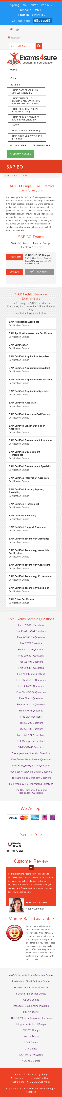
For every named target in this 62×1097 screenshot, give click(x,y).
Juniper (15, 85)
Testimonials (41, 145)
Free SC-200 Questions (31, 723)
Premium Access (20, 153)
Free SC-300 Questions (31, 729)
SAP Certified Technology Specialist (29, 588)
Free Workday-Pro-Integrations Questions (31, 784)
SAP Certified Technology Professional (30, 576)
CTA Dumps (31, 1048)
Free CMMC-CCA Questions (31, 692)
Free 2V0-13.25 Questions (31, 637)
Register (14, 37)
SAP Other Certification (22, 599)
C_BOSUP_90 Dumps (37, 255)
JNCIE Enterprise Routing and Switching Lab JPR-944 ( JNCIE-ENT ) (26, 101)
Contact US (18, 1081)
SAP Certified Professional (24, 504)
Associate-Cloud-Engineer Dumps (31, 1006)
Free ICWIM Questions (31, 710)
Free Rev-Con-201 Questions (31, 631)
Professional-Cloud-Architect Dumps (31, 981)
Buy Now (42, 271)
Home (13, 69)
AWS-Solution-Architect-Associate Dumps (31, 975)
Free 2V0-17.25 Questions (31, 674)
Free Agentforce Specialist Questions (31, 753)
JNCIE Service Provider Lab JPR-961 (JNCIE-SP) (25, 118)
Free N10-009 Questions (31, 649)
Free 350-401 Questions (31, 668)
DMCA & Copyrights (40, 1081)
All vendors (17, 145)
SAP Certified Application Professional (30, 379)
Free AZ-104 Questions (31, 661)
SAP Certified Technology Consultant (29, 564)
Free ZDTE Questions (31, 643)
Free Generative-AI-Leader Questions (31, 759)
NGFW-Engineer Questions (31, 741)
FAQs (45, 1074)
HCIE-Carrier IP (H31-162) (26, 130)
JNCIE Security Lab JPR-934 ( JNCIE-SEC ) (25, 110)
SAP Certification (18, 345)
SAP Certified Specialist (22, 515)
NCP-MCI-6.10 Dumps (31, 1054)
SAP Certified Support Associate (27, 527)
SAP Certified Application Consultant (29, 368)
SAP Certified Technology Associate (29, 538)
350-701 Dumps (31, 1012)
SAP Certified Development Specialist (30, 466)
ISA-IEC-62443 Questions (31, 747)
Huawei (15, 125)
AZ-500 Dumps (31, 999)
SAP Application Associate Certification (31, 333)
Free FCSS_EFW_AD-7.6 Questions (31, 765)
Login (15, 29)
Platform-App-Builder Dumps (31, 993)
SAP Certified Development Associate (30, 440)
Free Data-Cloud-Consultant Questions (31, 777)
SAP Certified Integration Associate (29, 478)
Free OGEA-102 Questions (31, 735)
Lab (12, 77)
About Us (32, 1074)
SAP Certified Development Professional (24, 453)
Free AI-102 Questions (31, 698)
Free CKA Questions (31, 716)
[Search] (39, 46)
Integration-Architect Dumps (31, 1024)
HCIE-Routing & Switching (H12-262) (27, 137)
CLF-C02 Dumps (31, 1030)
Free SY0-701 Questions (31, 625)
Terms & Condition (39, 1078)
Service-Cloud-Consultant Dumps (31, 987)
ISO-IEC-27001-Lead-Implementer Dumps (31, 1018)
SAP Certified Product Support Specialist (26, 491)
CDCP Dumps (31, 1042)
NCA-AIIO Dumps (31, 1061)
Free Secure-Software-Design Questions (31, 771)
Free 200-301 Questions (31, 655)
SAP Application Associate (24, 322)
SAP (16, 175)
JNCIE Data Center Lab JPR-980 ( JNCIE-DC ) (25, 91)
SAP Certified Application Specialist (29, 391)
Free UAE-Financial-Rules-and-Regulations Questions (31, 791)
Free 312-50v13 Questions (31, 704)
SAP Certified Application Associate (29, 356)
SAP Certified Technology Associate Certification (29, 552)
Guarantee (19, 1078)
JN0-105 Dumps (31, 1036)
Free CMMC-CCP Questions (31, 680)
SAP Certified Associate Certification (29, 414)
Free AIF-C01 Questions (31, 686)
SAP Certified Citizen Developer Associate (27, 427)
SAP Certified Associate (22, 402)
